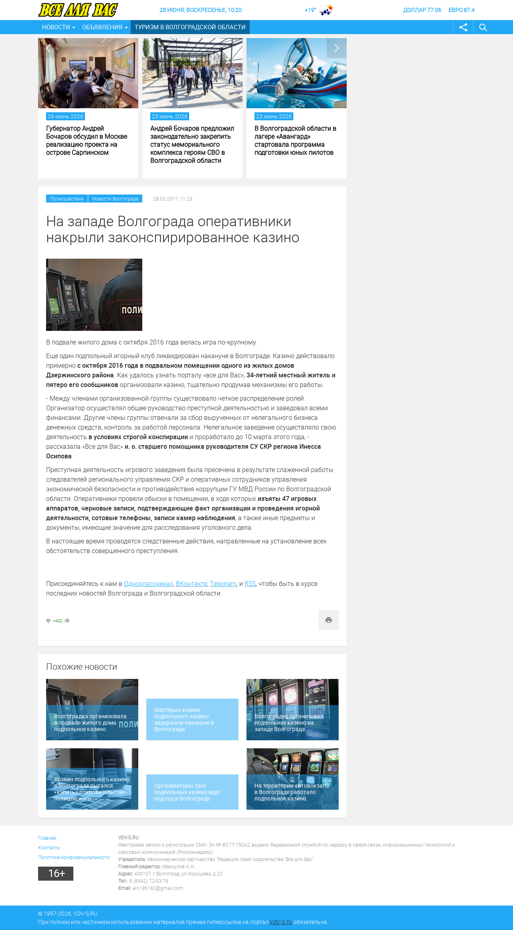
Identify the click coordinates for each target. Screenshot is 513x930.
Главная (47, 838)
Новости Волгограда (115, 198)
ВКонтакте (191, 583)
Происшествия (67, 198)
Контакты (49, 847)
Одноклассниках (148, 583)
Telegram (223, 583)
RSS (250, 583)
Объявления (102, 27)
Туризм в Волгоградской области (190, 27)
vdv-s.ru (281, 921)
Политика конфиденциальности (74, 857)
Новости (56, 27)
